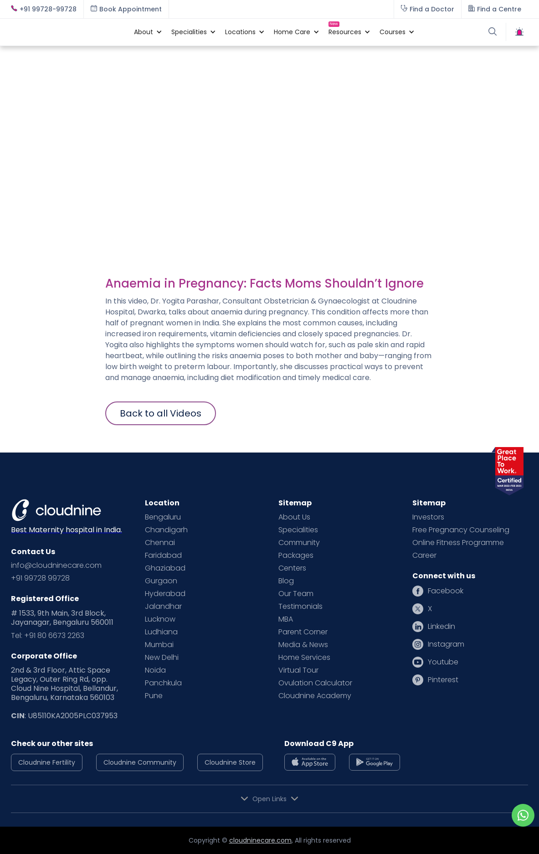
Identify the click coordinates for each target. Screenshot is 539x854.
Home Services (304, 657)
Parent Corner (303, 632)
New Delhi (162, 657)
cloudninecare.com (260, 840)
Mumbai (159, 645)
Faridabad (163, 555)
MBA (285, 619)
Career (424, 555)
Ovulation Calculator (315, 683)
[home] (68, 31)
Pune (154, 696)
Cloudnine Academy (314, 696)
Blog (286, 581)
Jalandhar (163, 606)
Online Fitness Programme (458, 543)
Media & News (303, 645)
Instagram (446, 644)
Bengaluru (163, 517)
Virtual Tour (298, 670)
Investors (428, 517)
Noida (155, 670)
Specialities (298, 530)
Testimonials (300, 606)
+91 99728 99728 (40, 578)
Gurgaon (161, 581)
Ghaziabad (165, 568)
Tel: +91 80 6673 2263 (47, 636)
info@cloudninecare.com (56, 565)
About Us (294, 517)
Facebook (445, 591)
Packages (295, 555)
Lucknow (160, 619)
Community (299, 543)
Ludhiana (161, 632)
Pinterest (443, 680)
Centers (292, 568)
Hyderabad (165, 594)
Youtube (443, 662)
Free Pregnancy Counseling (460, 530)
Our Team (295, 594)
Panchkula (163, 683)
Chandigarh (166, 530)
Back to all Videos (160, 413)
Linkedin (441, 626)
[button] (143, 32)
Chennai (160, 543)
